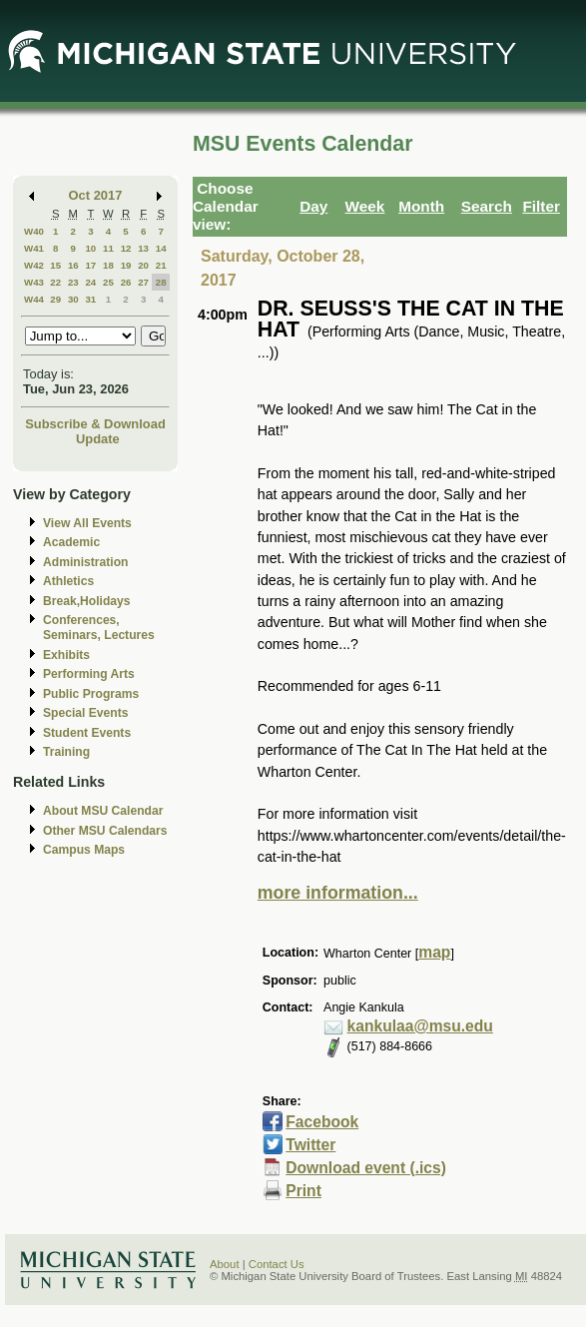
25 (108, 282)
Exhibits (66, 655)
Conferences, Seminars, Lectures (99, 627)
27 (143, 282)
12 (126, 248)
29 (55, 299)
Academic (71, 542)
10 (90, 248)
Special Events (85, 713)
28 (161, 282)
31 (90, 299)
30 (73, 299)
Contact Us (276, 1264)
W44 (34, 299)
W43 (34, 282)
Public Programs (91, 694)
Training (66, 752)
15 (55, 265)
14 (161, 248)
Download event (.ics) (366, 1167)
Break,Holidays (87, 601)
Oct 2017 (96, 195)
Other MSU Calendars (105, 831)
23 (73, 282)
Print (303, 1190)
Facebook (322, 1121)
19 (126, 265)
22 (55, 282)
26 (126, 282)
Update (98, 438)
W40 (34, 231)
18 (108, 265)
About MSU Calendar (103, 811)
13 (143, 248)
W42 (34, 265)
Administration (85, 562)
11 (108, 248)
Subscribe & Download (95, 423)
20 (143, 265)
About (225, 1264)
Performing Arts (89, 674)
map (434, 952)
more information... (338, 893)
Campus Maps (84, 850)
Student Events (87, 733)
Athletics (68, 581)
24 (90, 282)
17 (90, 265)
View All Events (87, 523)
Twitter (310, 1144)
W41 (34, 248)
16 (73, 265)
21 (161, 265)
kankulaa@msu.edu (420, 1025)
